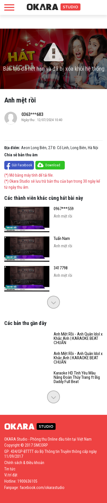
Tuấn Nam (62, 238)
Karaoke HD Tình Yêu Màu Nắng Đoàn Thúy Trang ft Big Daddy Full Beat (77, 377)
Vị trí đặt (10, 475)
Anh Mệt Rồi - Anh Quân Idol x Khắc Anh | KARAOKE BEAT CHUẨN (78, 338)
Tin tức (9, 469)
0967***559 (64, 209)
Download (52, 165)
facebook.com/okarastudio (42, 487)
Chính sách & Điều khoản (24, 462)
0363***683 (32, 114)
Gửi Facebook (22, 165)
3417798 (61, 268)
